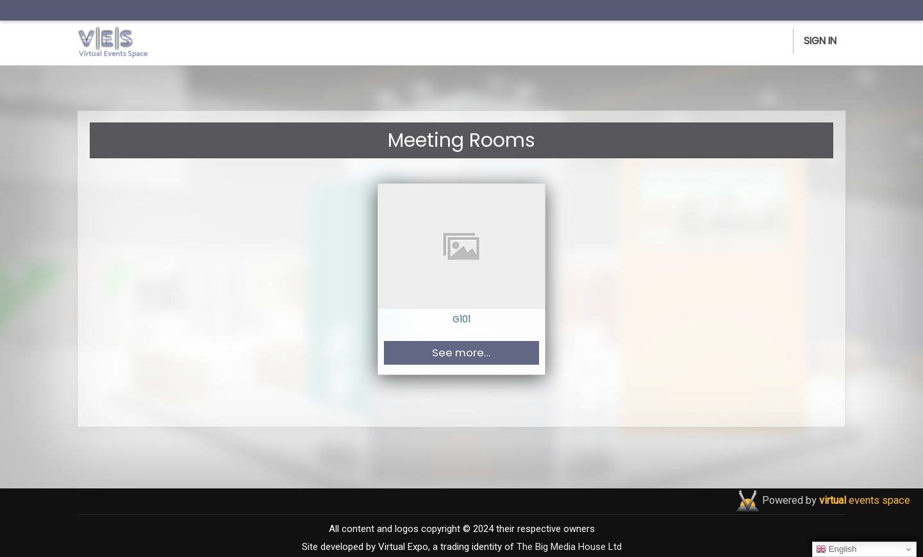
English (836, 549)
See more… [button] (461, 352)
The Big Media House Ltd (569, 547)
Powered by (836, 500)
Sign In (820, 40)
